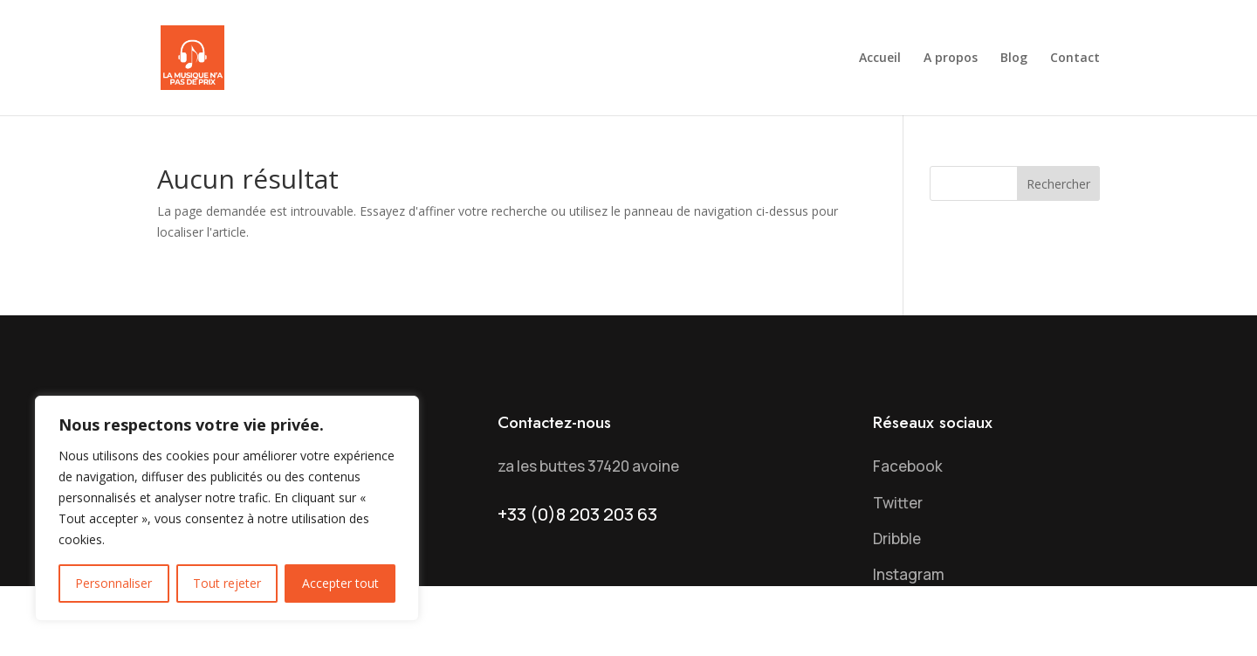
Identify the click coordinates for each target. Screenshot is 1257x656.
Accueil (880, 59)
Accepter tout (340, 583)
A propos (951, 59)
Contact (1075, 59)
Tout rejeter (227, 583)
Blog (1013, 59)
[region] (227, 508)
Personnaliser (113, 583)
